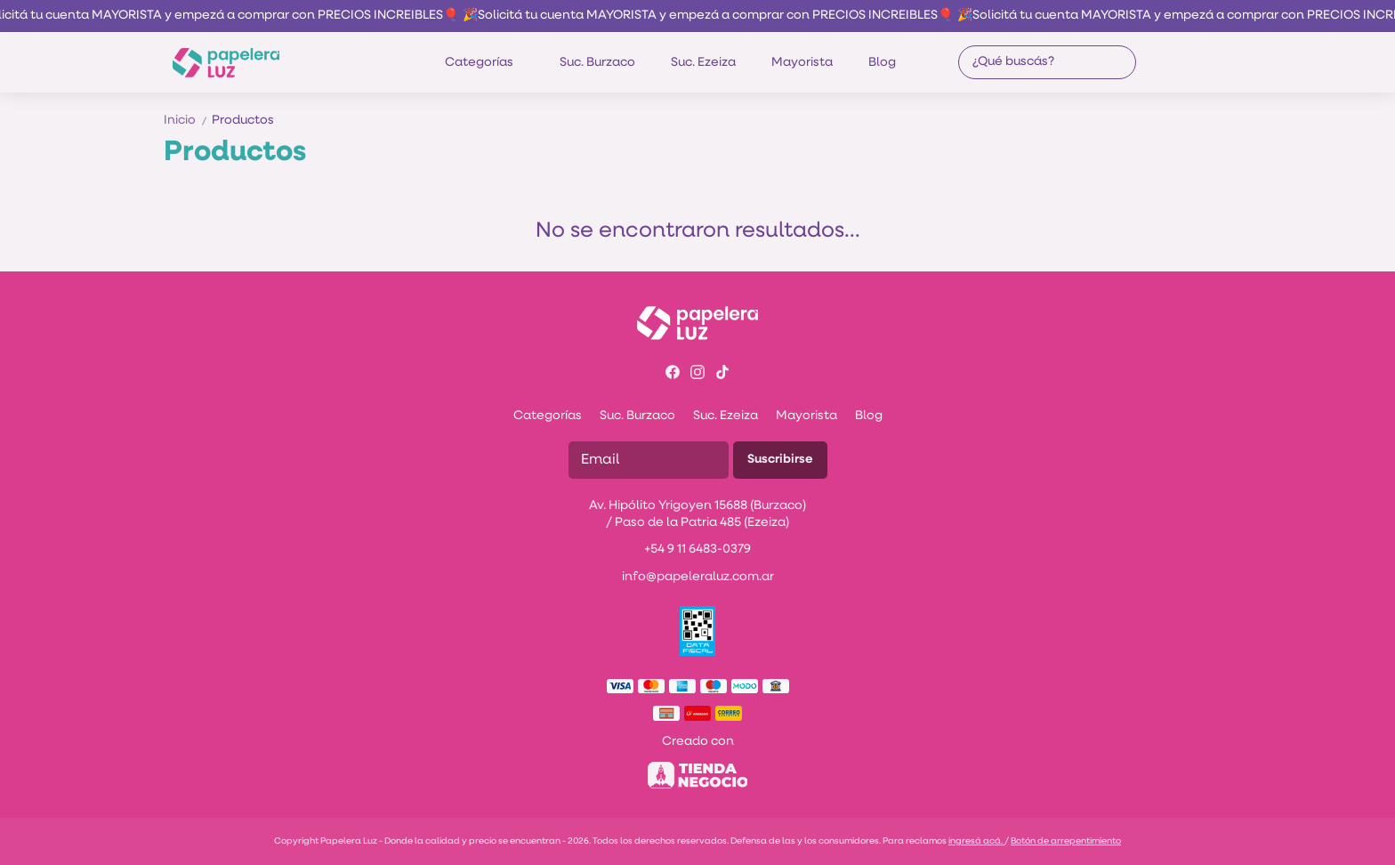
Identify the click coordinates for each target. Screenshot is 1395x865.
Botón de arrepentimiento (1066, 841)
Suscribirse (780, 459)
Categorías (488, 62)
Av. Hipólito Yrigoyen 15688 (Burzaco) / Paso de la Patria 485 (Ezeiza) (697, 514)
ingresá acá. (976, 841)
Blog (882, 62)
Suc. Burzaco (597, 62)
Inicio (188, 120)
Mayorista (802, 62)
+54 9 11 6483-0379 (697, 549)
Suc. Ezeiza (703, 62)
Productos (243, 120)
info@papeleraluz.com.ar (698, 577)
